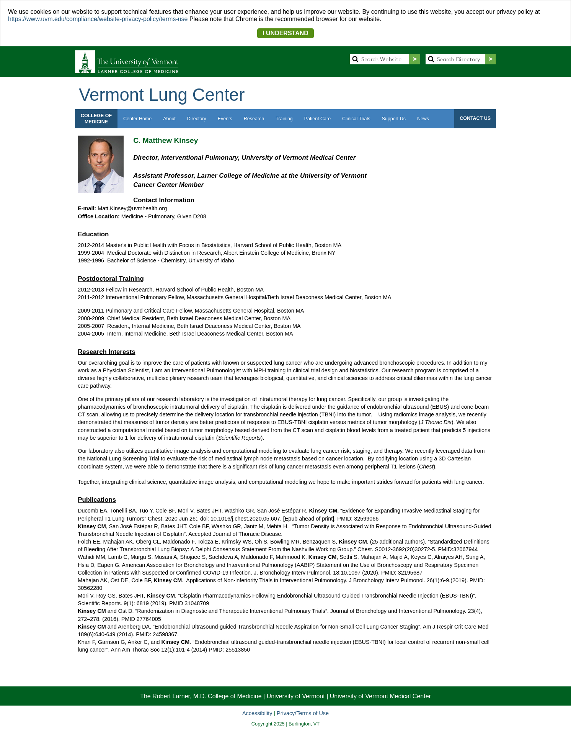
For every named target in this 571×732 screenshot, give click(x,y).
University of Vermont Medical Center (380, 696)
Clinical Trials (356, 118)
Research (254, 118)
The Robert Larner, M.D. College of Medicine (200, 696)
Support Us (394, 118)
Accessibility (257, 713)
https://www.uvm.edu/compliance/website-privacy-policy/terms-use (98, 19)
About (169, 118)
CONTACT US (475, 118)
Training (284, 118)
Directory (196, 118)
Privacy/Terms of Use (303, 713)
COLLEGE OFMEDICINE (96, 118)
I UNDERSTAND (285, 33)
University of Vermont (296, 696)
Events (225, 118)
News (423, 118)
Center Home (137, 118)
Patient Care (317, 118)
